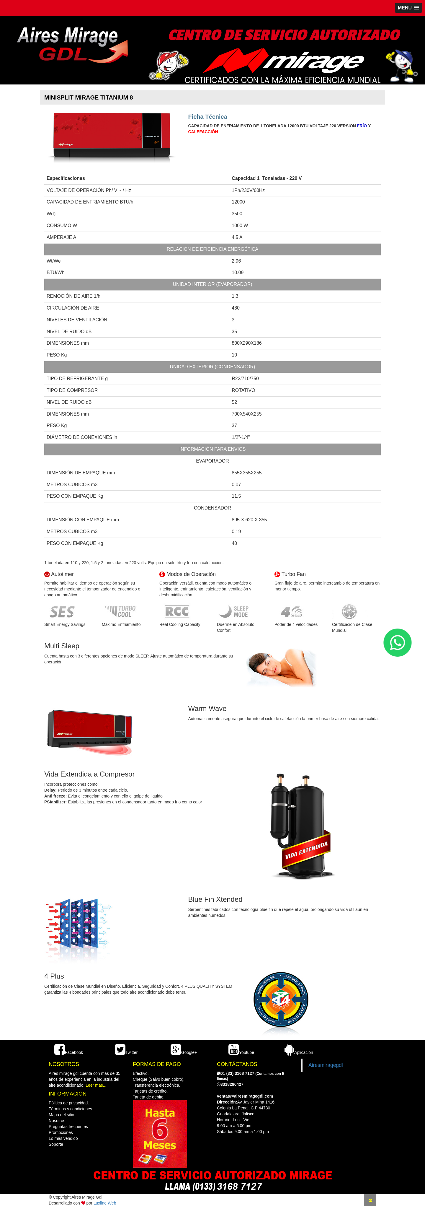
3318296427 (230, 1084)
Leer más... (96, 1085)
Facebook (68, 1052)
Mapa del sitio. (62, 1114)
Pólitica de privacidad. (69, 1103)
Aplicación (299, 1052)
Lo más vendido (63, 1138)
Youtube (241, 1052)
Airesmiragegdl (325, 1065)
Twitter (126, 1052)
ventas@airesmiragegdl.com (245, 1096)
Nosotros (57, 1120)
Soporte (56, 1144)
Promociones (61, 1132)
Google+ (184, 1052)
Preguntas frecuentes (68, 1126)
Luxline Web (105, 1203)
